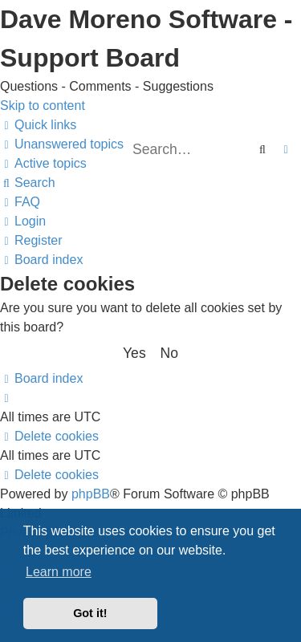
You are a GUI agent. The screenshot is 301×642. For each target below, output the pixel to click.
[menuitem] (62, 144)
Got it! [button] (90, 613)
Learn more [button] (59, 572)
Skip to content (42, 105)
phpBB (90, 494)
